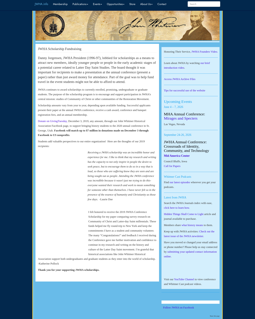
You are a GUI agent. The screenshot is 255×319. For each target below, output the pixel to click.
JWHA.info (41, 4)
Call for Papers (172, 166)
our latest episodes (180, 182)
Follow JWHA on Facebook (183, 307)
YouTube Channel (184, 279)
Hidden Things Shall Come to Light (184, 214)
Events (97, 4)
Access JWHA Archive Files (179, 79)
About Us (146, 4)
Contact (161, 4)
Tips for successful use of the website (184, 90)
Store (132, 4)
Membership (60, 4)
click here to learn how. (177, 207)
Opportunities (115, 4)
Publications (80, 4)
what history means (192, 225)
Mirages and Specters (181, 118)
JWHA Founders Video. (204, 51)
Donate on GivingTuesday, (52, 121)
